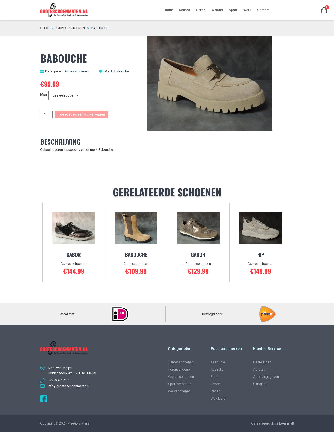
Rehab (215, 391)
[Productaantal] (46, 114)
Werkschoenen (179, 391)
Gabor (215, 384)
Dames (184, 10)
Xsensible (218, 362)
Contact (263, 10)
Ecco (215, 377)
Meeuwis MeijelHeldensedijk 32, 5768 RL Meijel (72, 370)
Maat (44, 95)
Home (168, 10)
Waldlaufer (218, 398)
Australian (218, 369)
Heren (200, 10)
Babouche (121, 71)
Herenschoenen (179, 369)
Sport (233, 10)
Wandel (217, 10)
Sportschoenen (179, 384)
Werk (247, 10)
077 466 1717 (58, 380)
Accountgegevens (267, 377)
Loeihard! (286, 423)
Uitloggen (260, 384)
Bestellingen (262, 362)
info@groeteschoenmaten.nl (68, 386)
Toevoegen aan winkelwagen (81, 114)
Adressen (260, 369)
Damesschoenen (70, 28)
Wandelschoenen (181, 377)
